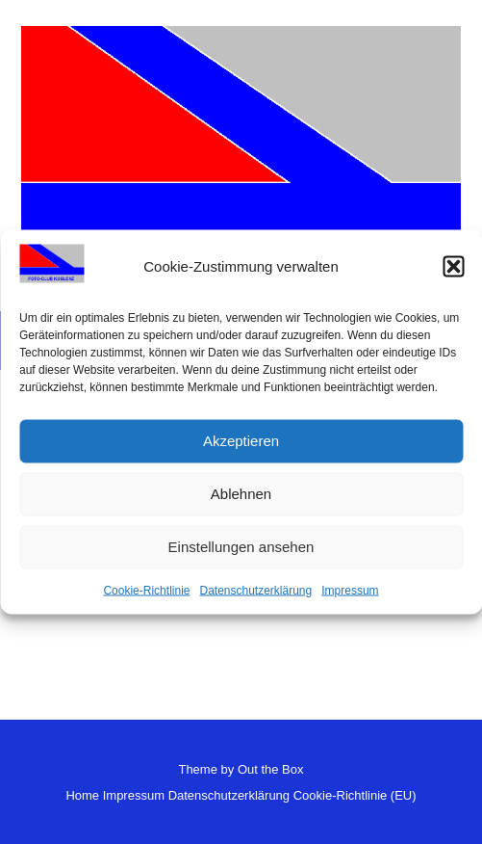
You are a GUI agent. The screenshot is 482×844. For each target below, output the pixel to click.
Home (82, 795)
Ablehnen (241, 494)
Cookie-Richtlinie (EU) (355, 795)
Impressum (349, 589)
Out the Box (271, 769)
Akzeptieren (241, 441)
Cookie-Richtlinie (146, 589)
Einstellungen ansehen (241, 547)
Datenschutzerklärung (255, 589)
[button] (453, 267)
